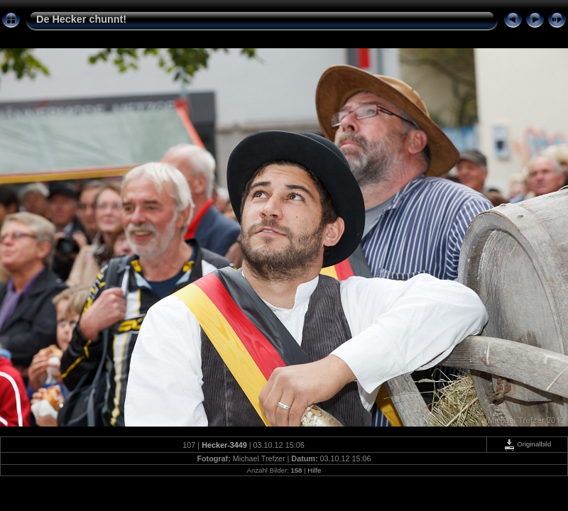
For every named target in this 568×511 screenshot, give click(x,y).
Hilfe (314, 470)
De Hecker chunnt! (81, 19)
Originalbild (527, 444)
